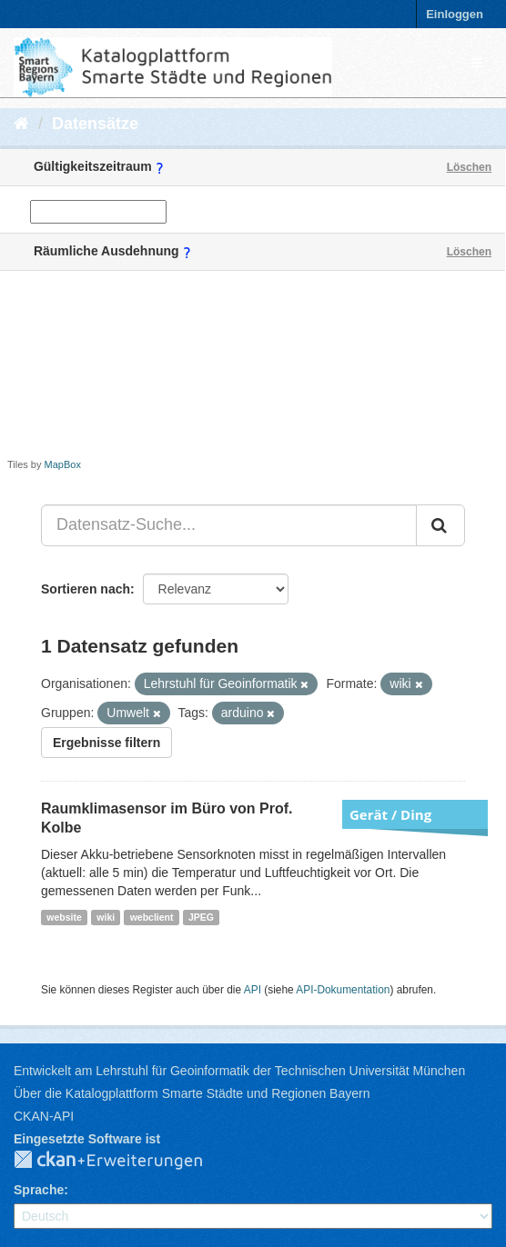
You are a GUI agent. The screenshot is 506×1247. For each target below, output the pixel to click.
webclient (152, 917)
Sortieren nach (85, 589)
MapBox (63, 464)
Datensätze (95, 124)
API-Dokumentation (343, 989)
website (64, 917)
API (252, 989)
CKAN (123, 1161)
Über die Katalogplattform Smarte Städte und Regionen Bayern (191, 1093)
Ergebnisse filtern (106, 742)
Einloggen (454, 14)
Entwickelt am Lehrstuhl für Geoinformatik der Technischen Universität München (239, 1070)
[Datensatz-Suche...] (229, 525)
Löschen (469, 167)
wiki (105, 917)
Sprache (39, 1189)
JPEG (201, 917)
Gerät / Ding (390, 814)
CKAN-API (44, 1116)
